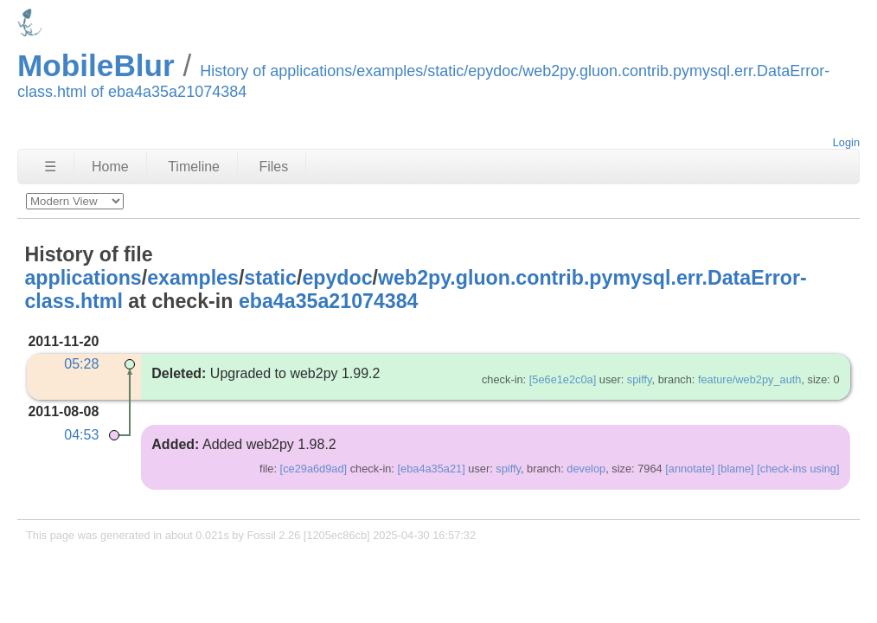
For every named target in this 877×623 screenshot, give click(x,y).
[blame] (736, 468)
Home (110, 166)
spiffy (639, 379)
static (270, 278)
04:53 (81, 434)
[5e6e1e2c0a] (563, 379)
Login (846, 142)
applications (82, 278)
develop (586, 468)
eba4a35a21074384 (329, 301)
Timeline (194, 166)
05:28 (81, 363)
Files (273, 166)
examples (193, 278)
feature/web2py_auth (750, 379)
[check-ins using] (798, 468)
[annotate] (689, 468)
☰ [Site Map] (50, 166)
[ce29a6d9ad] (314, 468)
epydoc (337, 278)
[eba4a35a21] (430, 468)
